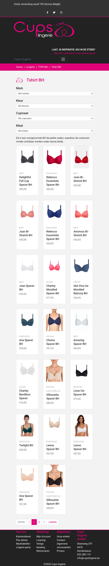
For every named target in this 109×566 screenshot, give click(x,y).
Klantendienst (23, 536)
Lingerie (30, 67)
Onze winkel (63, 536)
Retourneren (43, 550)
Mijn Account (43, 536)
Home (19, 67)
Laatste (53, 522)
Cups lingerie (22, 59)
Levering (41, 540)
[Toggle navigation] (63, 59)
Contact (61, 540)
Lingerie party (23, 547)
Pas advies (22, 540)
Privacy (61, 550)
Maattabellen (23, 543)
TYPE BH (43, 67)
